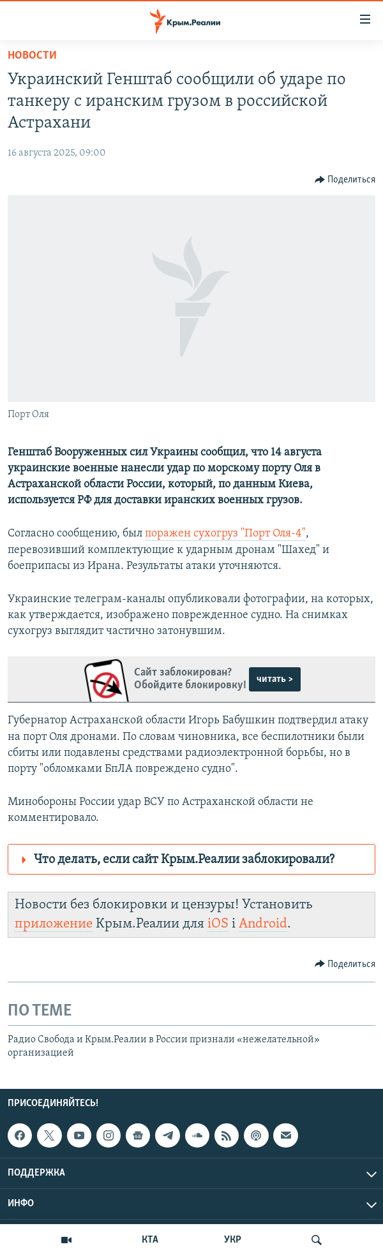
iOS (218, 924)
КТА (150, 1240)
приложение (54, 924)
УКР (232, 1240)
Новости (32, 56)
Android (263, 924)
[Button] (345, 180)
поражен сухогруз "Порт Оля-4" (225, 534)
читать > (275, 679)
